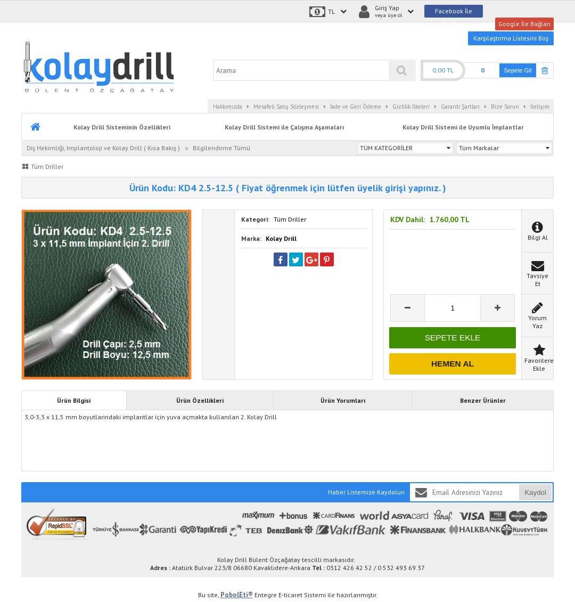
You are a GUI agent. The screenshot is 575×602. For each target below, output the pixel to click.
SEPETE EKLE (453, 337)
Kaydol (535, 493)
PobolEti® (236, 594)
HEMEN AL (452, 363)
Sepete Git (518, 70)
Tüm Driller (290, 219)
